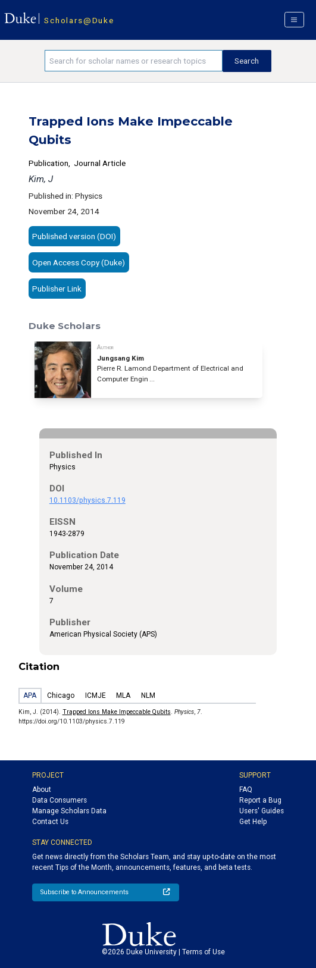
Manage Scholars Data (69, 811)
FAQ (245, 789)
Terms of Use (203, 952)
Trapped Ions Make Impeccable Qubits (116, 712)
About (41, 789)
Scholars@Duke (79, 20)
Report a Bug (260, 800)
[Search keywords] (134, 60)
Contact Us (50, 821)
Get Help (253, 821)
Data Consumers (59, 800)
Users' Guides (261, 811)
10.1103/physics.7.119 (87, 500)
